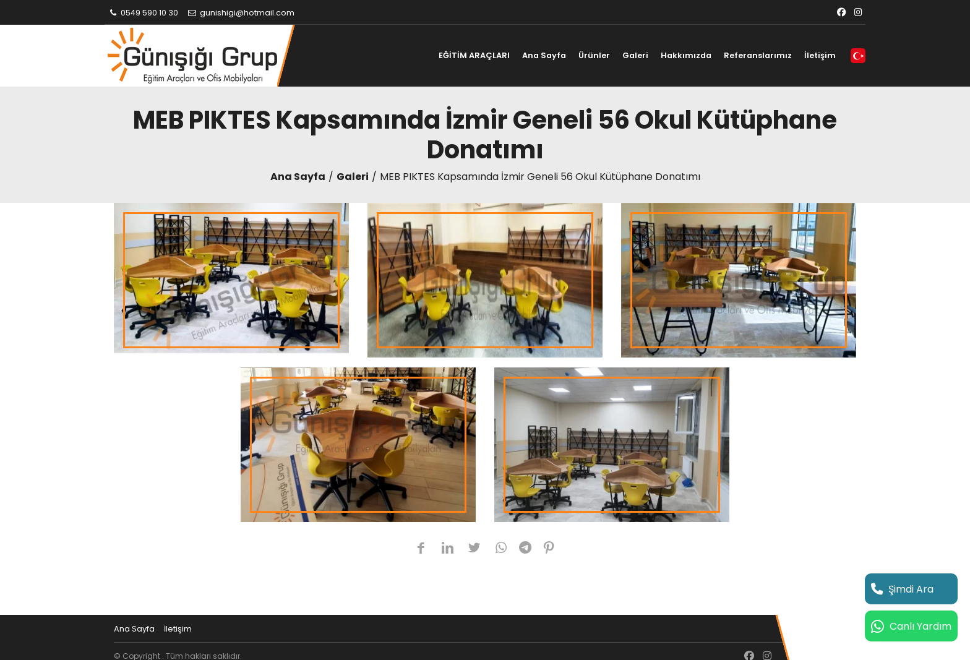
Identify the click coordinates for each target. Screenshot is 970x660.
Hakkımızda (686, 55)
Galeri (635, 55)
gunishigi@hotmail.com (240, 12)
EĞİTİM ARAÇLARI (474, 55)
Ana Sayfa (544, 55)
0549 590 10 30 (143, 12)
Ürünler (594, 55)
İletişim (820, 55)
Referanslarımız (758, 55)
